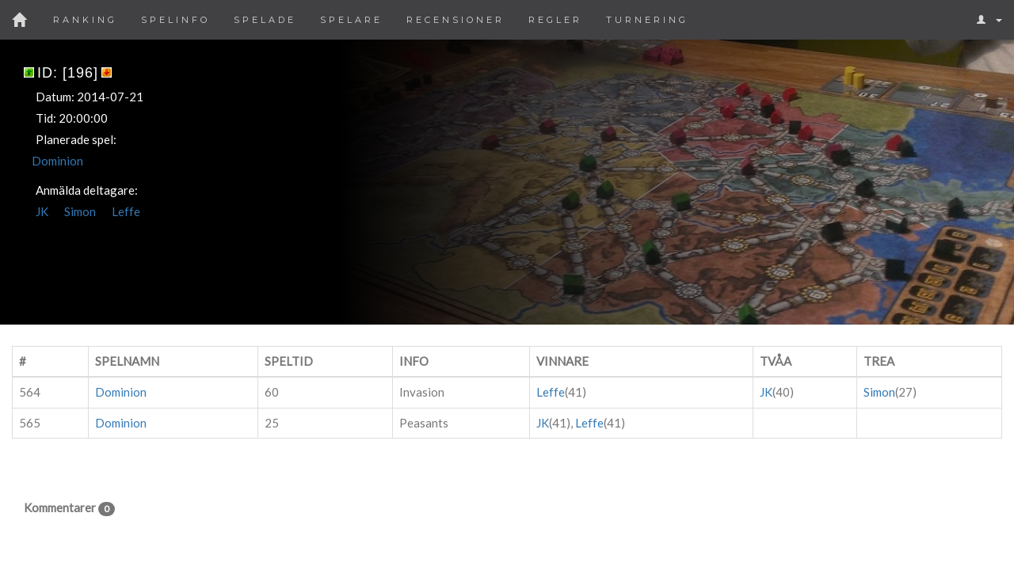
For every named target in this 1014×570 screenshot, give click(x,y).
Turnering (647, 19)
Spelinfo (175, 19)
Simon (80, 211)
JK (42, 211)
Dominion (57, 161)
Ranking (85, 19)
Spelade (265, 19)
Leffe (126, 211)
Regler (555, 19)
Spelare (351, 19)
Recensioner (455, 19)
